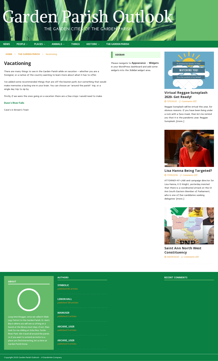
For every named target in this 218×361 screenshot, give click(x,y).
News (6, 44)
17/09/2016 (172, 175)
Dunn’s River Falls (14, 103)
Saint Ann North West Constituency (182, 250)
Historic (91, 44)
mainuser (63, 313)
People (21, 44)
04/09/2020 (173, 257)
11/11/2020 (172, 101)
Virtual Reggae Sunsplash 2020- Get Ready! (186, 94)
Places (38, 44)
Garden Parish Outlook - (29, 357)
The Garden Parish (117, 44)
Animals (57, 44)
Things (75, 44)
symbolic (63, 285)
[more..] (180, 121)
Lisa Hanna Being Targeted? (188, 170)
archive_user (65, 326)
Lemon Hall (64, 299)
